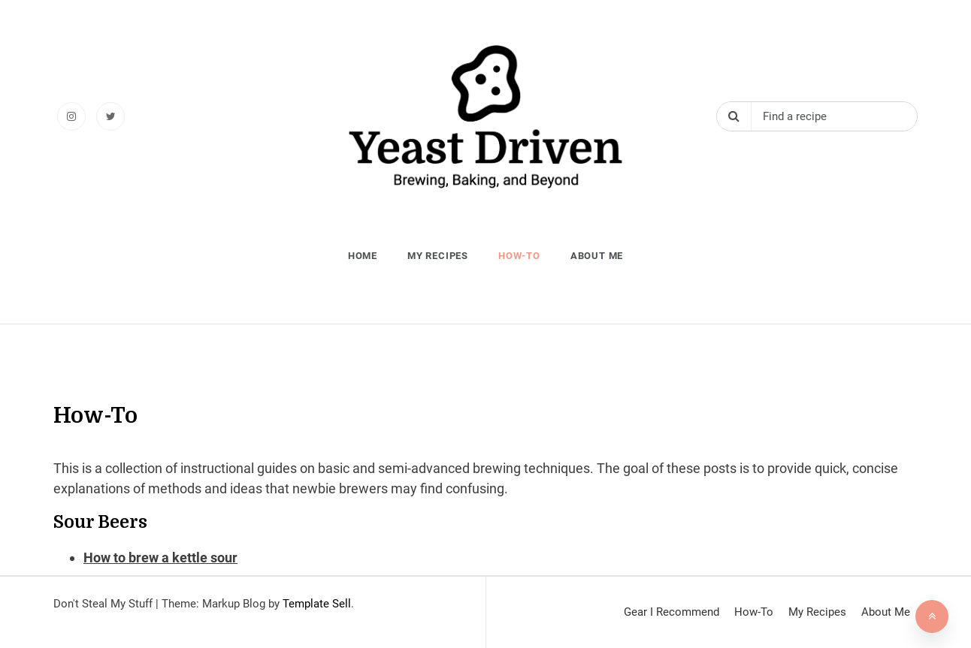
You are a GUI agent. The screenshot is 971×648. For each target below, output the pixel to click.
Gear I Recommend (671, 612)
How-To (519, 255)
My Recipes (437, 255)
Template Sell (317, 603)
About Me (596, 255)
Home (362, 255)
